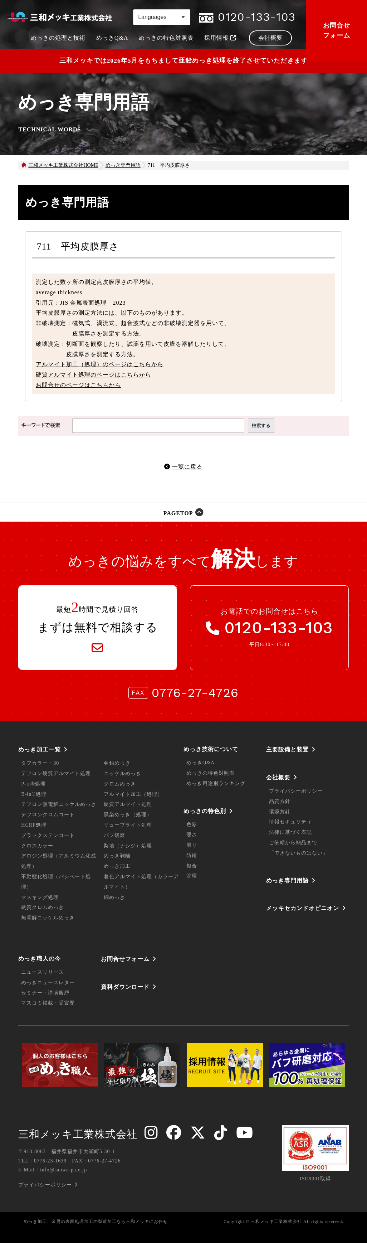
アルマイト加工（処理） (133, 794)
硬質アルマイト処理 (128, 804)
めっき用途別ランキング (215, 783)
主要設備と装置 (287, 749)
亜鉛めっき (117, 763)
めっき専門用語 (287, 880)
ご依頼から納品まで (293, 842)
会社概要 (278, 777)
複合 (191, 866)
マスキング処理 (40, 897)
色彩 (191, 824)
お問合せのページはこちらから (78, 385)
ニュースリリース (42, 972)
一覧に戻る (187, 467)
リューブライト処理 (128, 825)
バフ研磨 (114, 835)
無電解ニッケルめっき (48, 917)
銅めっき (114, 897)
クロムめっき (120, 784)
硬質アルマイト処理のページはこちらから (93, 375)
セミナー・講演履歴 (45, 993)
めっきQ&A (200, 762)
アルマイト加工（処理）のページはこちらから (99, 364)
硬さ (191, 834)
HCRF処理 (34, 825)
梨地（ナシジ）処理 (128, 845)
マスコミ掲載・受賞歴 (48, 1003)
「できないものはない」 (298, 853)
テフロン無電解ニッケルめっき (58, 804)
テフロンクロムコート (48, 814)
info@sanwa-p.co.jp (63, 1169)
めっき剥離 (117, 856)
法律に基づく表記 (290, 832)
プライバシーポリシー (296, 791)
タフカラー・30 (40, 763)
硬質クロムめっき (42, 907)
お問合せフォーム (336, 30)
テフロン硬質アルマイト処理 (56, 773)
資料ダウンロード (125, 987)
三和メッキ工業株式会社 (77, 1134)
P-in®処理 (33, 784)
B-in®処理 (34, 794)
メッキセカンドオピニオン (302, 908)
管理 (191, 876)
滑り (191, 845)
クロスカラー (37, 845)
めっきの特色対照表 (210, 773)
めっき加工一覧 (39, 749)
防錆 (191, 855)
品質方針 (279, 801)
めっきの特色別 (205, 811)
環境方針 (279, 811)
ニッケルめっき (122, 773)
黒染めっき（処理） (128, 814)
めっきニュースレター (48, 982)
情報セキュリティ (290, 821)
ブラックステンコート (48, 835)
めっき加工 (117, 866)
